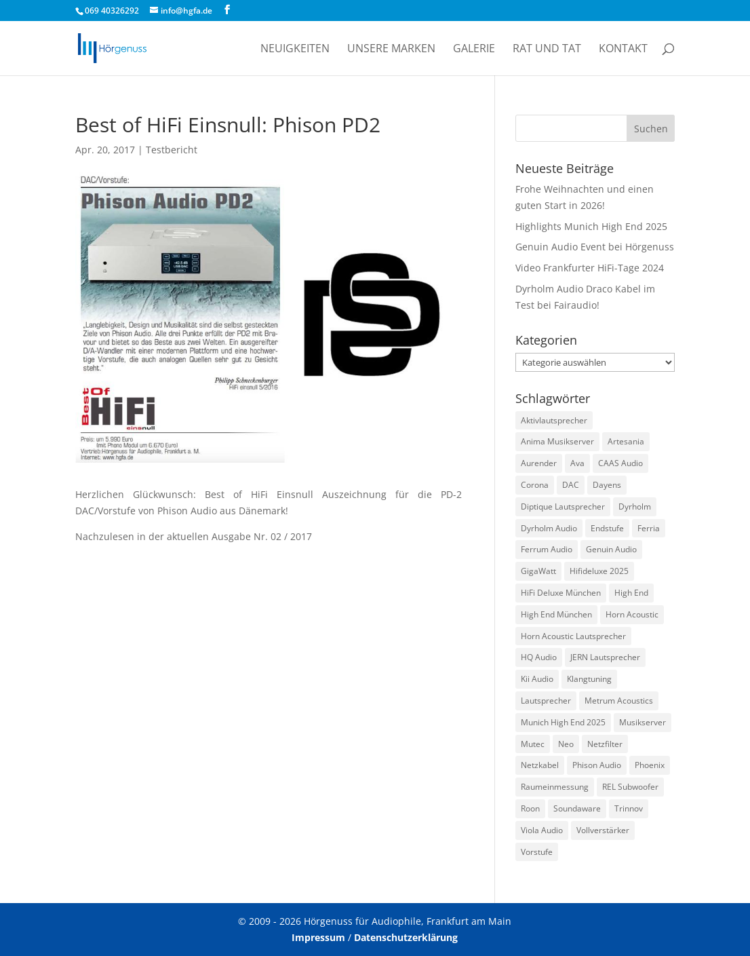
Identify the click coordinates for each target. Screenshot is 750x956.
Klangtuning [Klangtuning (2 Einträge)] (589, 679)
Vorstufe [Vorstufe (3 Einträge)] (537, 852)
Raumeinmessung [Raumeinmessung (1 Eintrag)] (555, 786)
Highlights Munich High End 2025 (591, 226)
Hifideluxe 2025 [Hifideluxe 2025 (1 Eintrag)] (599, 571)
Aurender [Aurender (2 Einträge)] (539, 463)
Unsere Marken (391, 49)
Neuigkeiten (295, 49)
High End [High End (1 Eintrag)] (631, 592)
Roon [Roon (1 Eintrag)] (530, 808)
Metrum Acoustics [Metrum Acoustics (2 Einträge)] (619, 700)
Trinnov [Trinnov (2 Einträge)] (628, 808)
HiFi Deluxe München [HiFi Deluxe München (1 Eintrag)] (561, 592)
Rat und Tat (547, 49)
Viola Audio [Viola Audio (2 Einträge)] (542, 830)
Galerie (474, 49)
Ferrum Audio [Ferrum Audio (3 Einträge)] (546, 549)
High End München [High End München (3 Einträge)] (556, 614)
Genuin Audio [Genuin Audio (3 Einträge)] (611, 549)
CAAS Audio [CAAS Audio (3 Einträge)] (620, 463)
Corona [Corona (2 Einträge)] (535, 485)
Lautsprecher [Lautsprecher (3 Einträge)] (546, 700)
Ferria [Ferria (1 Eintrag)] (648, 528)
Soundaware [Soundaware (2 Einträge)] (577, 808)
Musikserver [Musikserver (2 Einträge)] (642, 722)
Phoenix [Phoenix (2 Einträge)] (650, 765)
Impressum (318, 937)
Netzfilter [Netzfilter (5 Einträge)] (605, 744)
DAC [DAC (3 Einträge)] (570, 485)
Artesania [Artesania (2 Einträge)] (626, 441)
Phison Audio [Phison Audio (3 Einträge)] (596, 765)
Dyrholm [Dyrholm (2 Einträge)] (634, 506)
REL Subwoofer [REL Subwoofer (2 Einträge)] (630, 786)
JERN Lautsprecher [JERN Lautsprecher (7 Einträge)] (605, 657)
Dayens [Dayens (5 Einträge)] (607, 485)
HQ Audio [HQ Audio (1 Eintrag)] (539, 657)
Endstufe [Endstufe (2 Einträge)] (607, 528)
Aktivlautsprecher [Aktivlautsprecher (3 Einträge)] (554, 420)
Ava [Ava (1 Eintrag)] (577, 463)
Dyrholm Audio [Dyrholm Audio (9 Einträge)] (549, 528)
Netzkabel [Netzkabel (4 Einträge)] (540, 765)
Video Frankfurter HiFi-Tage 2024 (589, 267)
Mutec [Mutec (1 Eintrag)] (533, 744)
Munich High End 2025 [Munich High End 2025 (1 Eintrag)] (563, 722)
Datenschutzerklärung (406, 937)
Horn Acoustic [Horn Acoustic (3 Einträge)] (632, 614)
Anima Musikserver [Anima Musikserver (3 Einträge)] (557, 441)
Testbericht (171, 149)
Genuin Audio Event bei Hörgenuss (594, 246)
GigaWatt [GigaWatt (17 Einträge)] (538, 571)
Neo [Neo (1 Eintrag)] (566, 744)
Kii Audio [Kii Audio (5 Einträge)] (537, 679)
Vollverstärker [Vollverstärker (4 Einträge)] (602, 830)
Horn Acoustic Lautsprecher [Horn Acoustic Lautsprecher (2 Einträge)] (573, 636)
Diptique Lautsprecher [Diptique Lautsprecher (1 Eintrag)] (563, 506)
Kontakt (623, 49)
